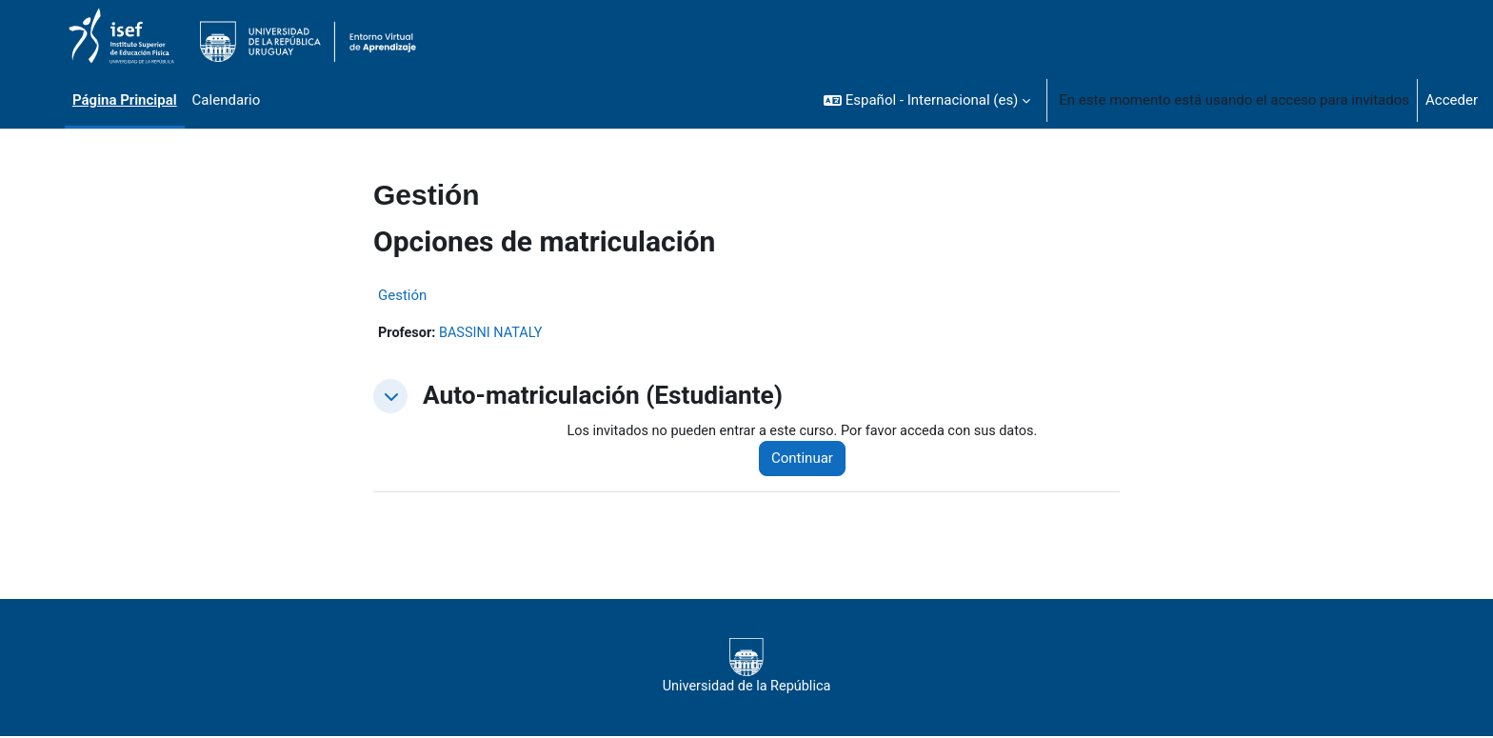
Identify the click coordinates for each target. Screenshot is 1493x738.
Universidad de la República (746, 667)
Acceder (1451, 100)
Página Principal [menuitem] (124, 100)
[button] (927, 100)
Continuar (811, 460)
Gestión (402, 295)
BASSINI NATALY (494, 333)
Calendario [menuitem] (226, 100)
